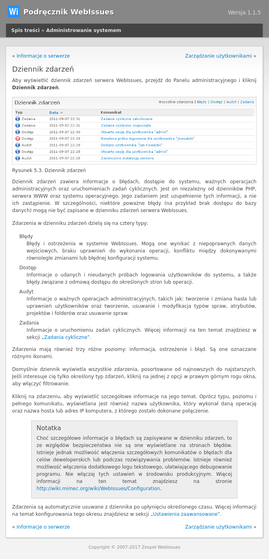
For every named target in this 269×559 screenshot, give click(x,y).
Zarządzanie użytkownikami (218, 56)
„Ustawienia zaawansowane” (185, 514)
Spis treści (25, 30)
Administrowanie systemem (83, 30)
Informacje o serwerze (43, 56)
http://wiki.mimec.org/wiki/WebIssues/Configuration (98, 488)
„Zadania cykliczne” (66, 337)
